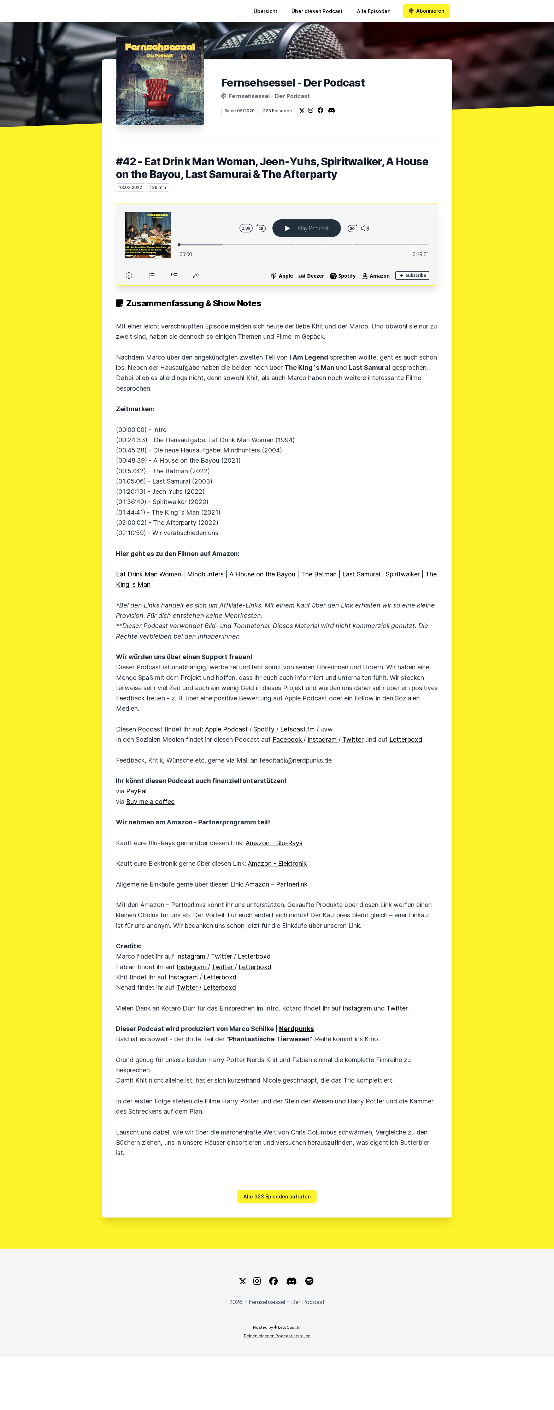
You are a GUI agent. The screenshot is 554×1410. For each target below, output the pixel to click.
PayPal (136, 791)
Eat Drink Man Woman (148, 574)
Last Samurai (361, 574)
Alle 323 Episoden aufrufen (277, 1196)
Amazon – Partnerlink (276, 884)
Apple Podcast (226, 729)
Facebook (287, 739)
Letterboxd (405, 739)
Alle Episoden (373, 11)
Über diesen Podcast (317, 11)
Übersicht (265, 11)
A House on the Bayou (262, 574)
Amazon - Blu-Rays (274, 843)
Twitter (353, 739)
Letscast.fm (297, 729)
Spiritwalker (403, 574)
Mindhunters (205, 574)
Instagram (322, 739)
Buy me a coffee (150, 801)
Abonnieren (426, 11)
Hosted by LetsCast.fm (277, 1327)
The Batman (319, 574)
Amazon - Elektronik (277, 863)
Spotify (264, 729)
